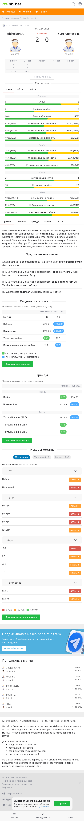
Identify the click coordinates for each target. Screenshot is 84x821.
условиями (44, 806)
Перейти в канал (14, 648)
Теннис (5, 18)
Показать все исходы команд (21, 617)
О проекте (7, 787)
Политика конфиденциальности (17, 781)
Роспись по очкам (42, 76)
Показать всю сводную (17, 364)
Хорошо (62, 803)
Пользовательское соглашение (17, 784)
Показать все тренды (17, 440)
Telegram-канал (12, 793)
